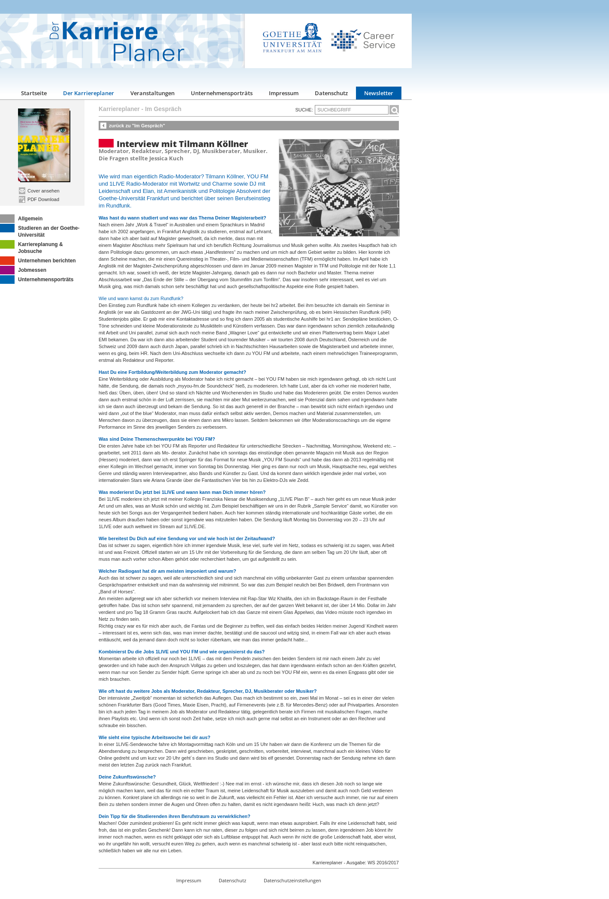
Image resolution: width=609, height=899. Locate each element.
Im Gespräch (163, 108)
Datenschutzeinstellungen (292, 880)
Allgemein (21, 218)
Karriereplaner (119, 108)
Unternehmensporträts (222, 93)
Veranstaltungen (152, 93)
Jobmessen (23, 270)
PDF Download (39, 199)
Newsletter (378, 93)
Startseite (34, 93)
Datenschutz (331, 93)
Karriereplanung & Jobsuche (31, 247)
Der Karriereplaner (88, 93)
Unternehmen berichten (38, 260)
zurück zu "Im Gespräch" (137, 125)
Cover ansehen (39, 190)
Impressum (283, 93)
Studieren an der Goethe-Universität (39, 231)
